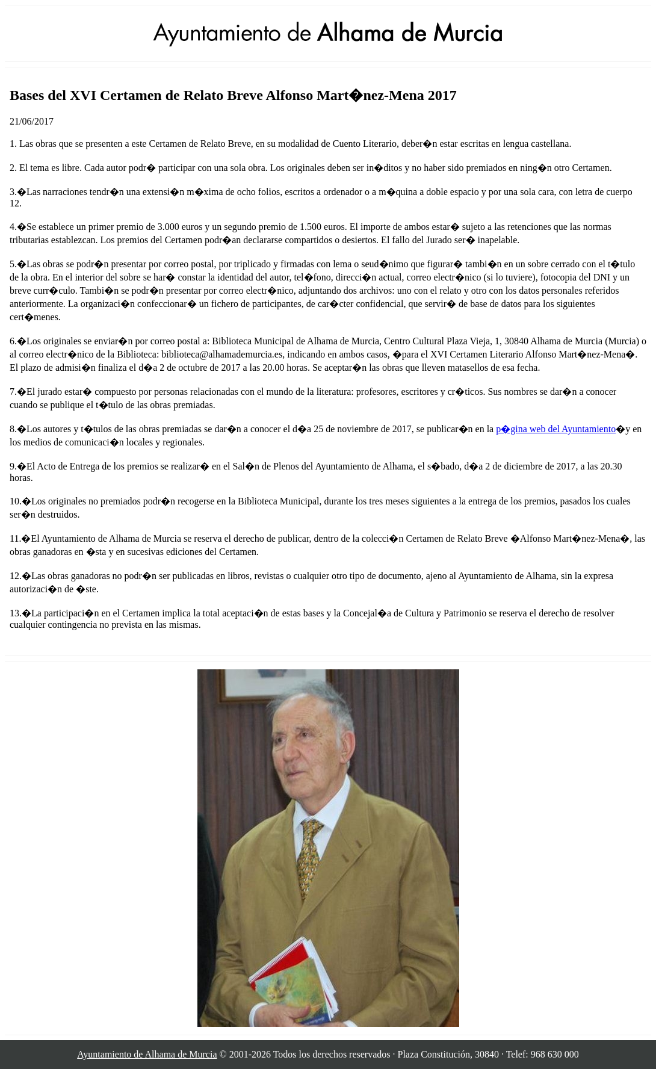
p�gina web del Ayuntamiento (556, 429)
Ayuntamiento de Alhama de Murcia (147, 1054)
